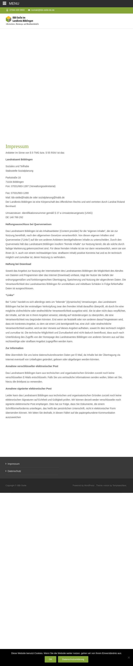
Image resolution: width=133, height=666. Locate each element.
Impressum (14, 637)
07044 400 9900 (17, 10)
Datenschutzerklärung (73, 659)
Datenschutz (14, 644)
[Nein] (128, 657)
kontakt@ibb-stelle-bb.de (42, 10)
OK (50, 659)
